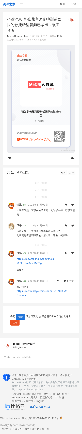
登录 (73, 4)
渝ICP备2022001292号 (45, 418)
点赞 (71, 172)
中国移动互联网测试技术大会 (47, 375)
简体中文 (17, 401)
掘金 (64, 393)
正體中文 (29, 401)
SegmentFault (20, 397)
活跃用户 (24, 375)
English (40, 401)
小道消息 (14, 18)
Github (16, 378)
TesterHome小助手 (17, 36)
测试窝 (34, 397)
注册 (62, 4)
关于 (14, 375)
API (24, 378)
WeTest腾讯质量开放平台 (37, 393)
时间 (63, 172)
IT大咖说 (59, 397)
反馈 (67, 375)
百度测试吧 (46, 397)
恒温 (59, 36)
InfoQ (56, 393)
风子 (19, 225)
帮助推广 (33, 378)
